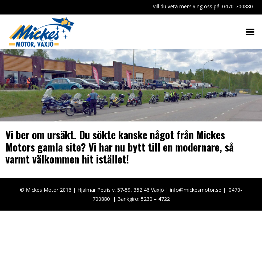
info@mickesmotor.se (195, 189)
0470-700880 (237, 6)
